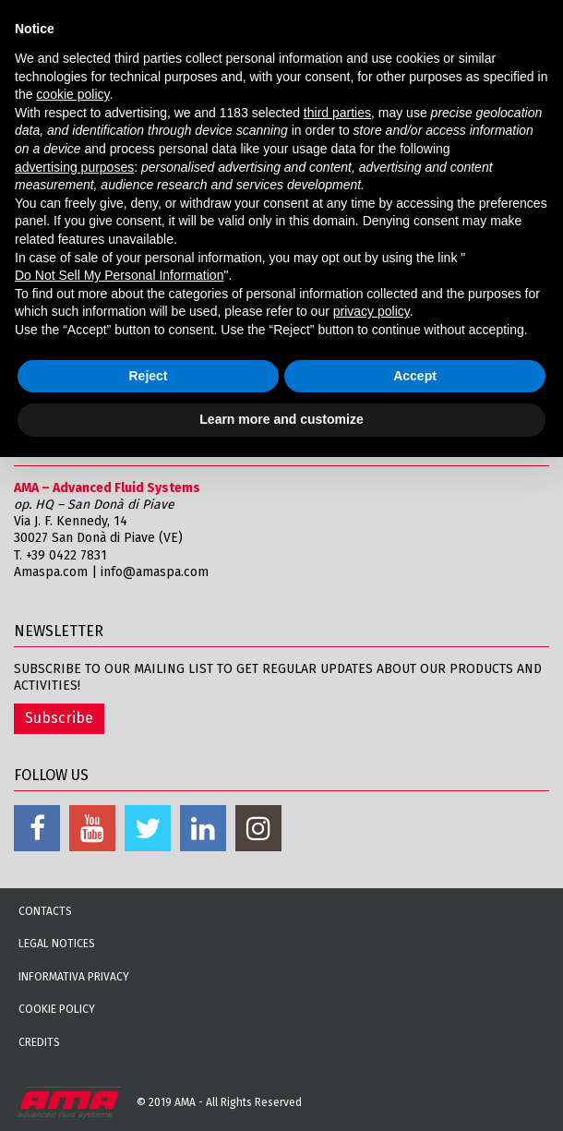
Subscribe (59, 718)
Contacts (45, 911)
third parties (337, 112)
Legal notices (56, 943)
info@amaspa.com (155, 572)
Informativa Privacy (73, 976)
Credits (39, 1042)
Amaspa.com (51, 572)
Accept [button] (415, 375)
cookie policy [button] (72, 94)
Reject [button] (147, 375)
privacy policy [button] (371, 311)
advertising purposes (74, 167)
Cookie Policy (56, 1009)
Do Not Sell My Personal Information (119, 275)
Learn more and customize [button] (281, 419)
